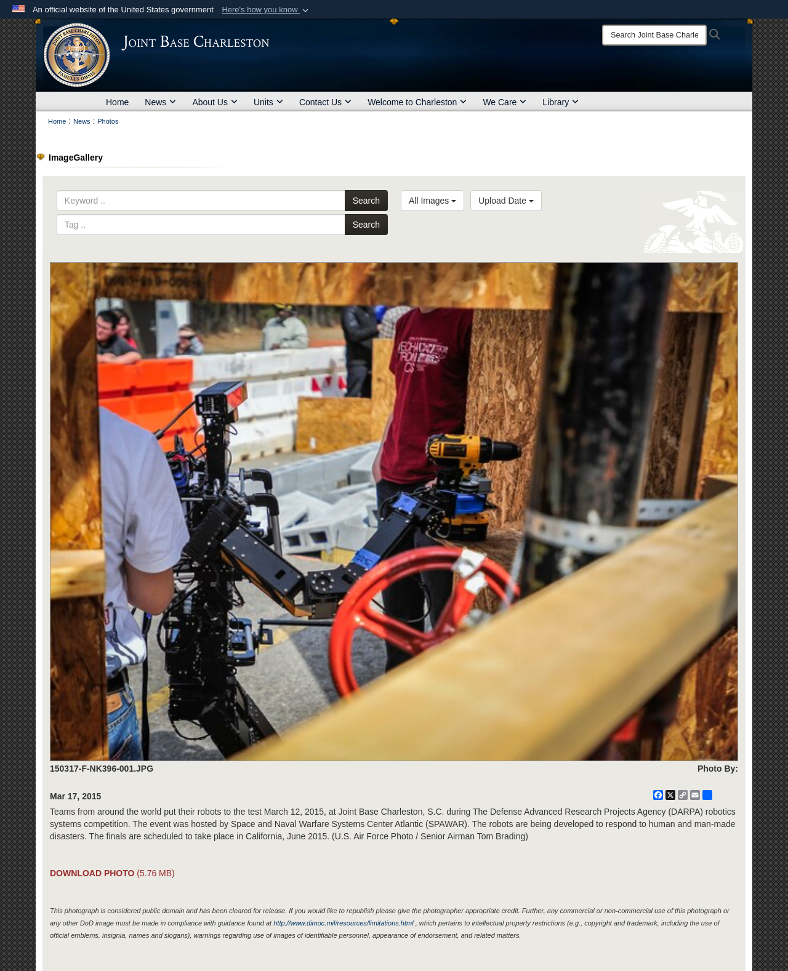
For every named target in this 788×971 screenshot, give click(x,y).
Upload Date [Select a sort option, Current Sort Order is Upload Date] (506, 201)
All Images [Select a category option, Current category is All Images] (432, 201)
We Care (504, 102)
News (160, 102)
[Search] (654, 35)
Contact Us (325, 102)
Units (268, 102)
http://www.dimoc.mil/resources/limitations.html (343, 923)
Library (560, 102)
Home (117, 102)
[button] (266, 10)
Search (366, 201)
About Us (215, 102)
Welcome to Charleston (417, 102)
